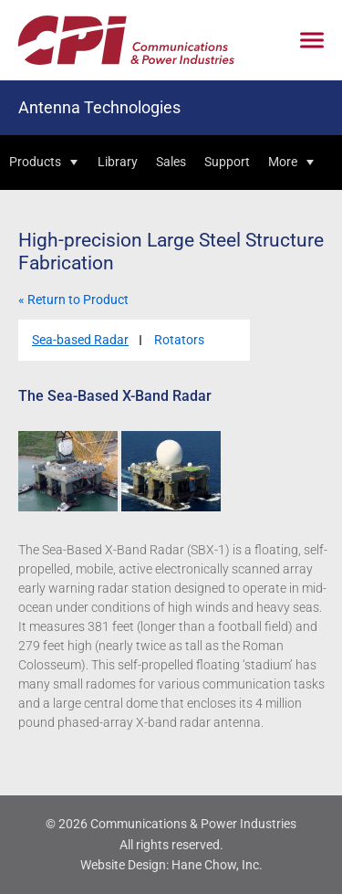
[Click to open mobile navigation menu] (312, 41)
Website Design (123, 864)
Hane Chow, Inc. (217, 864)
